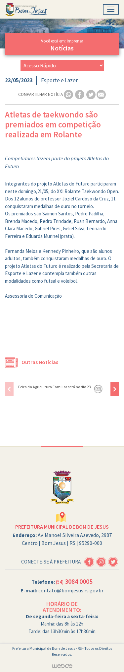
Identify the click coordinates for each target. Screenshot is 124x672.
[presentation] (9, 389)
